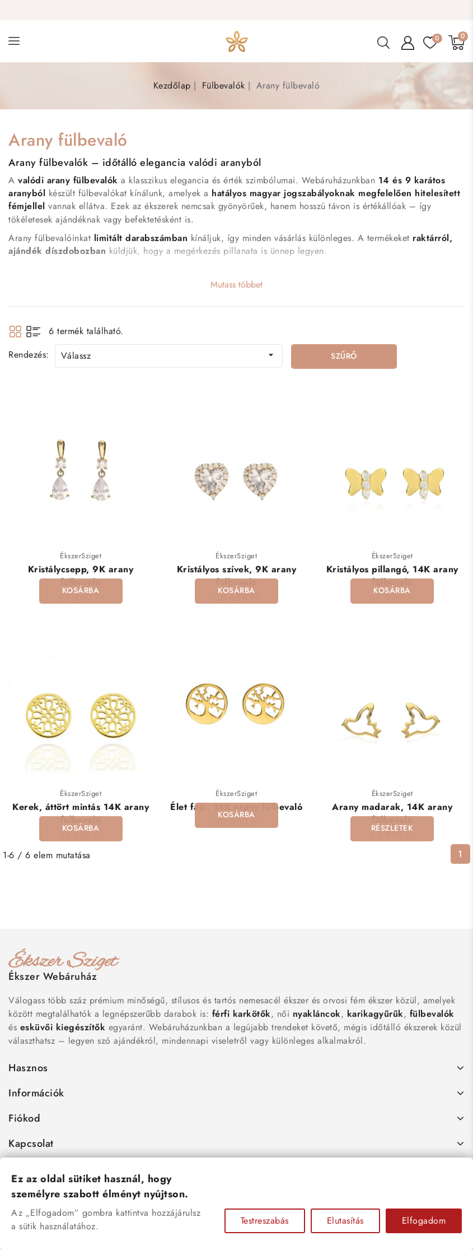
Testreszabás (265, 1220)
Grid (15, 332)
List (33, 332)
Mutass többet (236, 284)
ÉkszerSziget (80, 555)
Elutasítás (345, 1220)
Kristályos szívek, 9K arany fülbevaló (237, 576)
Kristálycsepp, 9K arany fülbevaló (81, 576)
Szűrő (344, 356)
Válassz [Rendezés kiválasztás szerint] (169, 355)
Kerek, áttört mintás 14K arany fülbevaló (80, 813)
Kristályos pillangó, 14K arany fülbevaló (392, 576)
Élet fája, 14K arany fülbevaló (236, 806)
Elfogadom (424, 1220)
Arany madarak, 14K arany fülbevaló (392, 813)
